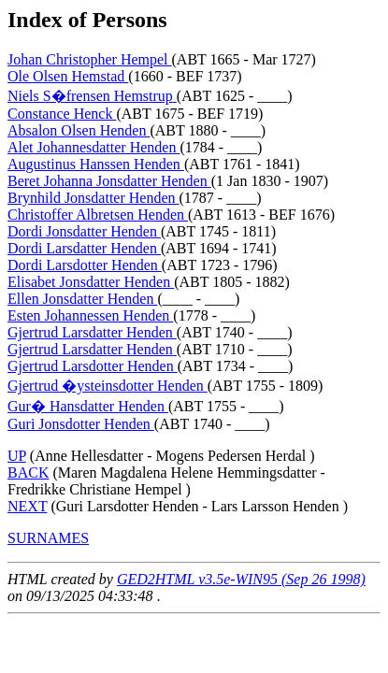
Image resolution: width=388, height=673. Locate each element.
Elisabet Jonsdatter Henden (90, 282)
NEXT (27, 506)
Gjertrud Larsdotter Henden (92, 366)
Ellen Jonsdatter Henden (82, 299)
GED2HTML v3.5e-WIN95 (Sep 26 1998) (241, 579)
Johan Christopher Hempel (89, 59)
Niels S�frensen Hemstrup (92, 96)
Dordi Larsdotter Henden (84, 265)
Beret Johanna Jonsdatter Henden (109, 181)
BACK (28, 472)
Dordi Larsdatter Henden (84, 248)
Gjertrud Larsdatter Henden (92, 332)
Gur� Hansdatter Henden (87, 406)
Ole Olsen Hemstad (67, 76)
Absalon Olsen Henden (78, 130)
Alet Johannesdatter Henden (93, 147)
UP (16, 456)
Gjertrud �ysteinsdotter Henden (107, 386)
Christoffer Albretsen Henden (97, 214)
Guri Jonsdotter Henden (80, 424)
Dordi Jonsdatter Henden (84, 231)
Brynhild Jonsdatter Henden (93, 198)
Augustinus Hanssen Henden (95, 164)
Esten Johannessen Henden (90, 315)
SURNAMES (48, 538)
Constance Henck (61, 114)
